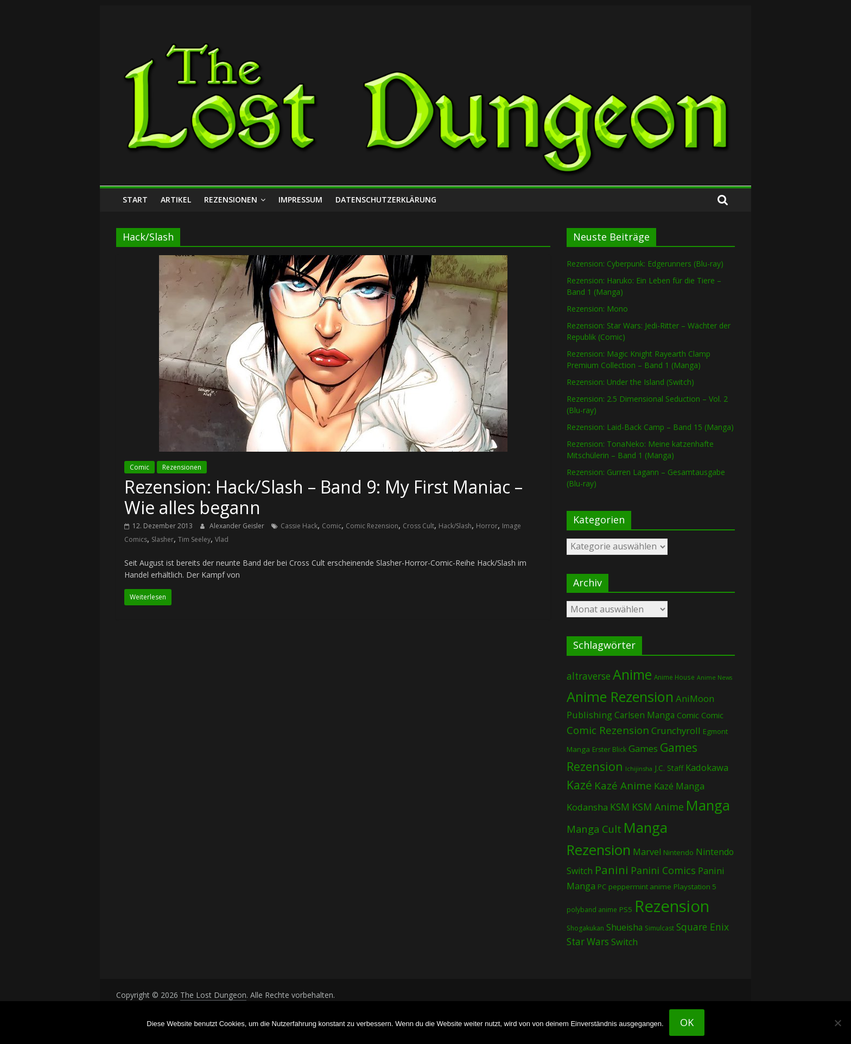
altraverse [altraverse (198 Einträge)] (589, 676)
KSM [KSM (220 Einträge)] (620, 806)
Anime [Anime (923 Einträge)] (632, 674)
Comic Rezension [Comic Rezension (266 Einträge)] (608, 730)
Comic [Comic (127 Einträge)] (688, 715)
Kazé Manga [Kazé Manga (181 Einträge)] (679, 786)
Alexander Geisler (237, 525)
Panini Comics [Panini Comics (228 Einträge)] (663, 870)
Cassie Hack (299, 525)
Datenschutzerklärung (385, 199)
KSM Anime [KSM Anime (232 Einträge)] (658, 806)
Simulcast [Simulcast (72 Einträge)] (659, 928)
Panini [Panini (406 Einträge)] (611, 869)
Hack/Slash (455, 525)
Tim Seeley (194, 539)
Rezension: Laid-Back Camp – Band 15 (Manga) (650, 427)
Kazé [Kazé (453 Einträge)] (579, 785)
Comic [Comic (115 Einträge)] (712, 715)
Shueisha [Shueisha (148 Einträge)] (624, 927)
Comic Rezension (372, 525)
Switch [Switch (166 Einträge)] (624, 942)
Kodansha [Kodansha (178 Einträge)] (587, 807)
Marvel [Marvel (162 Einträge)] (647, 852)
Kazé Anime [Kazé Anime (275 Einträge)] (623, 786)
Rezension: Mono (597, 308)
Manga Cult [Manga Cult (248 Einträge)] (594, 829)
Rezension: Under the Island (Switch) (630, 382)
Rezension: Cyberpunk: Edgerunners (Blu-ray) (645, 263)
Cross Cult (418, 525)
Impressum (300, 199)
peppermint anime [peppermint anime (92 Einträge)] (639, 886)
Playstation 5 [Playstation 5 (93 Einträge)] (695, 886)
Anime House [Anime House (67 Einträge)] (674, 677)
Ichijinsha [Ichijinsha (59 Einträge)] (638, 768)
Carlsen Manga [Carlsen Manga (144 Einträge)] (644, 715)
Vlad (221, 539)
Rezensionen (230, 199)
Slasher (162, 539)
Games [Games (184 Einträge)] (643, 748)
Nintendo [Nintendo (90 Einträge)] (678, 852)
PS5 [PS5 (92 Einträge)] (625, 909)
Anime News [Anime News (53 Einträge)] (714, 677)
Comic (139, 467)
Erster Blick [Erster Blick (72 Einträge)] (609, 749)
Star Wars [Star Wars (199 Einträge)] (588, 941)
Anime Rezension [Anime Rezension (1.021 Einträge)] (620, 696)
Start (135, 199)
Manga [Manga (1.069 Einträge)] (708, 805)
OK (687, 1022)
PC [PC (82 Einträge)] (602, 886)
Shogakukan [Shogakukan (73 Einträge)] (585, 928)
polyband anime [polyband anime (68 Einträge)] (592, 909)
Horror (487, 525)
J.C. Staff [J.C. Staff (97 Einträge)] (669, 768)
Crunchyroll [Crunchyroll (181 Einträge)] (676, 730)
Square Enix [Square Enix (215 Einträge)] (702, 926)
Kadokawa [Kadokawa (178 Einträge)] (706, 767)
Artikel (176, 199)
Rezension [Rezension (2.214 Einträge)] (671, 906)
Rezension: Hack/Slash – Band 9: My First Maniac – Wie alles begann (323, 497)
